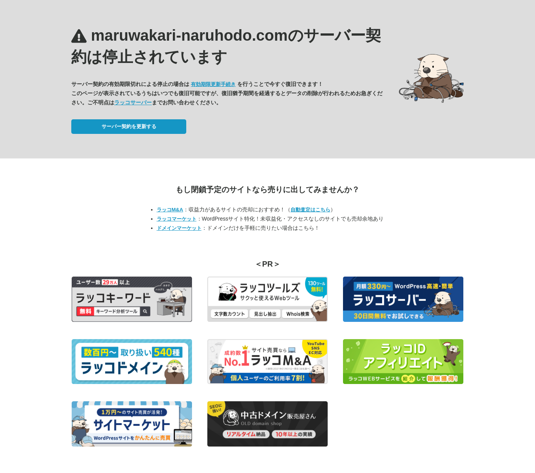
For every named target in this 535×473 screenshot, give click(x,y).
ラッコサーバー (133, 102)
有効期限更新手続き (213, 84)
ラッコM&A (170, 210)
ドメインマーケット (179, 228)
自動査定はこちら (310, 210)
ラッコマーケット (177, 219)
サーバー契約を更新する (129, 126)
